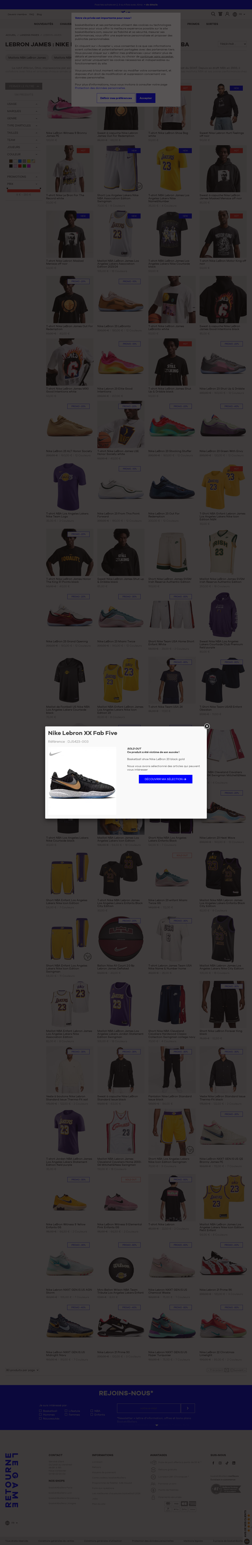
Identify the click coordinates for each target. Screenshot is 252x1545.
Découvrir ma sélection (164, 779)
